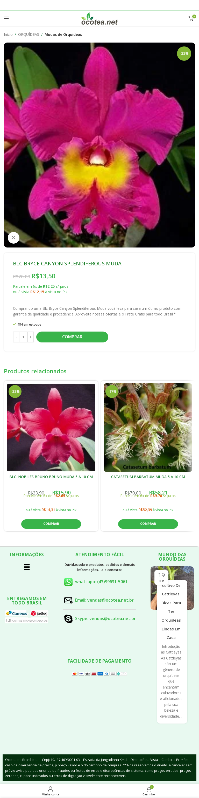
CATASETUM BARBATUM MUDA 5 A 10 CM (148, 476)
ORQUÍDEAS (28, 34)
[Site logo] (99, 18)
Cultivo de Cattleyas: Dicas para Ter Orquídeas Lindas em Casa (171, 611)
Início (8, 34)
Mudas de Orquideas (63, 34)
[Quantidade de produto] (23, 336)
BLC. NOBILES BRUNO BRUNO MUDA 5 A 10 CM (51, 476)
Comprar (72, 337)
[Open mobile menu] (6, 18)
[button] (51, 524)
